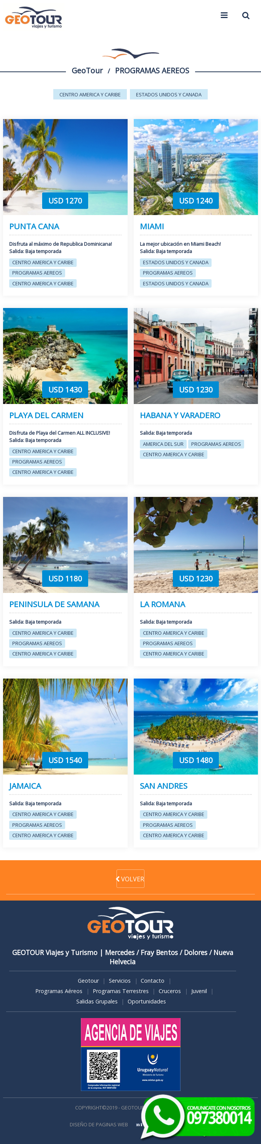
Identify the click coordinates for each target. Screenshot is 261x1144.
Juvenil (199, 991)
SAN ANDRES (163, 786)
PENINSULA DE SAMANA (54, 604)
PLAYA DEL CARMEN (46, 415)
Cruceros (170, 991)
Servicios (120, 980)
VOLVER (130, 879)
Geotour (88, 980)
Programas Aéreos (58, 991)
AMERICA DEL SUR (163, 443)
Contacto (152, 980)
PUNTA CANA (34, 226)
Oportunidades (147, 1001)
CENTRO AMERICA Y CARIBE (90, 94)
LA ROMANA (162, 604)
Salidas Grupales (97, 1001)
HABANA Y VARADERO (180, 415)
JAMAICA (25, 786)
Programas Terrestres (121, 991)
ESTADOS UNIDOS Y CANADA (169, 94)
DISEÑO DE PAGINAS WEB (99, 1124)
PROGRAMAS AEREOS (37, 273)
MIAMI (152, 226)
